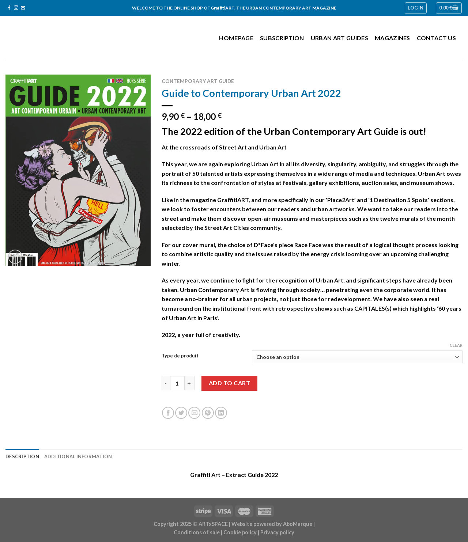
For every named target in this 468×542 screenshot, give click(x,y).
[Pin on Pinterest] (208, 413)
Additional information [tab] (78, 456)
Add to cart (229, 382)
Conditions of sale (197, 532)
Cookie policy (240, 532)
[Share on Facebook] (168, 413)
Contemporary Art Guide (198, 81)
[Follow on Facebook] (9, 8)
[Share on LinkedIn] (221, 413)
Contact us (436, 37)
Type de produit (180, 356)
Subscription (282, 37)
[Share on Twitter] (181, 413)
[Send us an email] (23, 8)
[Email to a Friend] (194, 413)
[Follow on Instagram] (16, 8)
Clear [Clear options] (456, 345)
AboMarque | (299, 524)
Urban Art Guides (339, 37)
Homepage (236, 37)
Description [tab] (22, 456)
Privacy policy (277, 532)
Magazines (392, 37)
